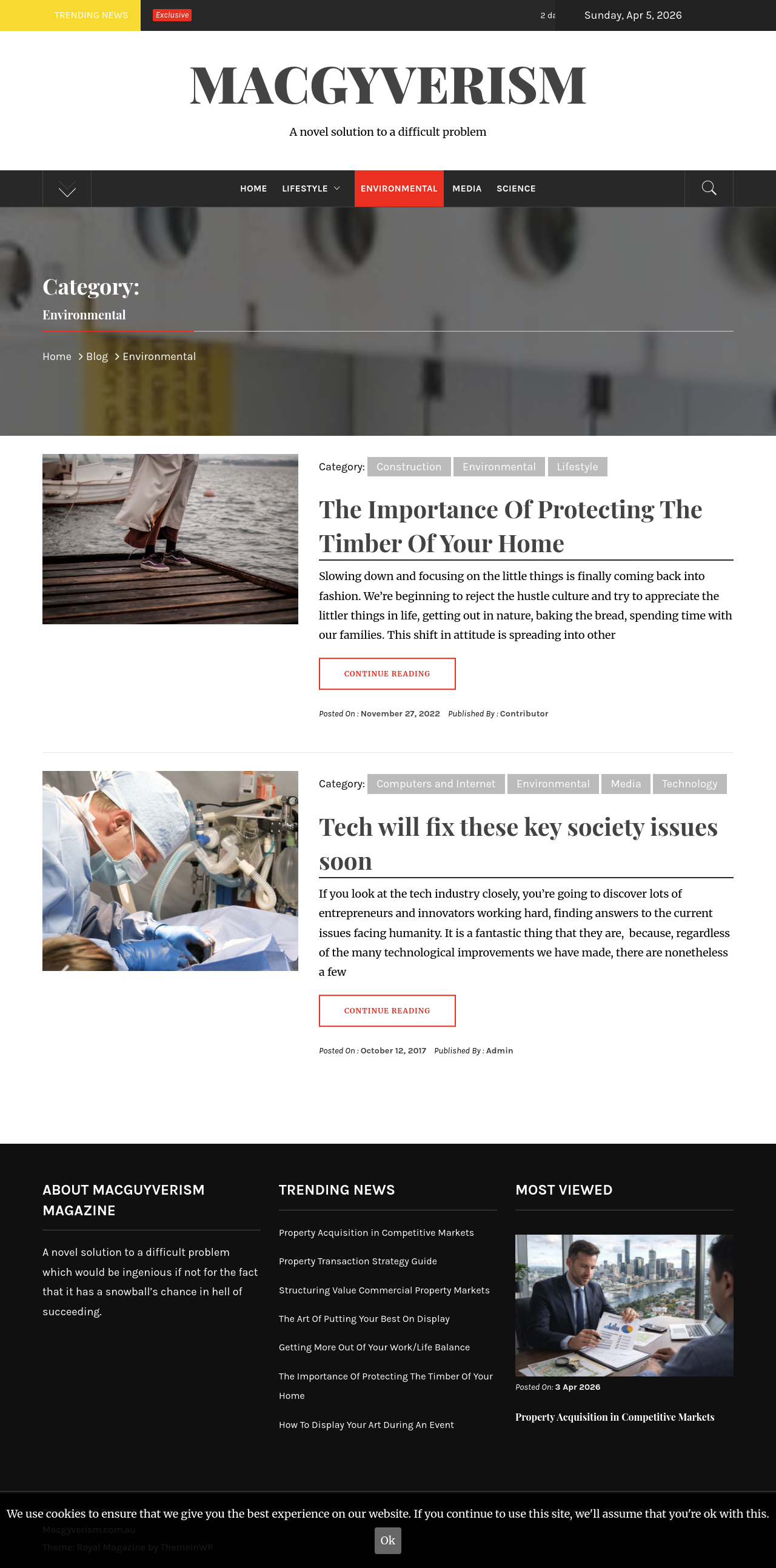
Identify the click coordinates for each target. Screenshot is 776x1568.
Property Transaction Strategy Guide (358, 1261)
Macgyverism (388, 82)
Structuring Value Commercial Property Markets (384, 1290)
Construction (409, 466)
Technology (689, 783)
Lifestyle (314, 188)
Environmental (399, 188)
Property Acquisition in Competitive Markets (376, 1232)
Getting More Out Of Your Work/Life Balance (374, 1347)
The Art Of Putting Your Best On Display (364, 1318)
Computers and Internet (435, 783)
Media (467, 188)
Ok (388, 1540)
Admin (499, 1051)
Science (516, 188)
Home (253, 188)
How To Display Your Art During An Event (366, 1424)
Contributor (524, 714)
